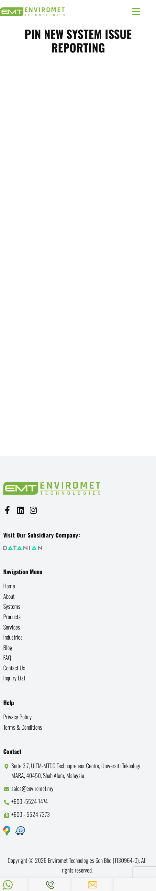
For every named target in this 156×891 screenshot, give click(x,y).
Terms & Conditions (22, 727)
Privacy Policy (17, 716)
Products (12, 616)
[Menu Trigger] (136, 10)
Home (9, 586)
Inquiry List (14, 678)
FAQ (7, 657)
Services (11, 627)
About (9, 596)
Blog (7, 647)
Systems (11, 606)
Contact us (14, 668)
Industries (13, 637)
